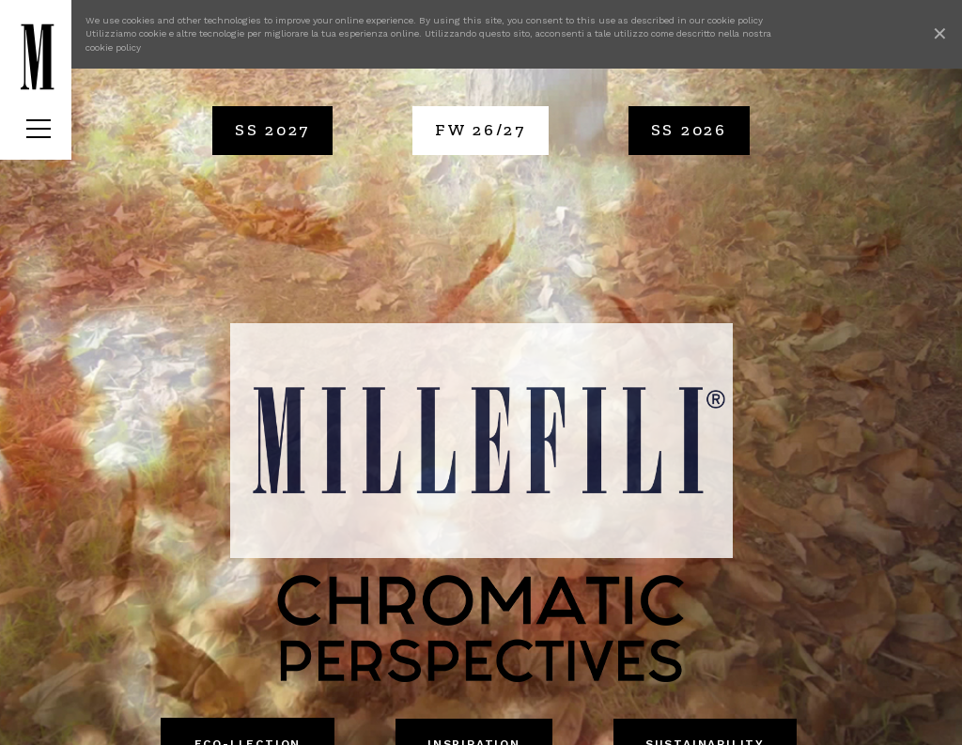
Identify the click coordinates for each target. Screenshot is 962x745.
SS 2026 (689, 129)
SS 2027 (272, 129)
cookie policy (735, 20)
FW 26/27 (480, 129)
